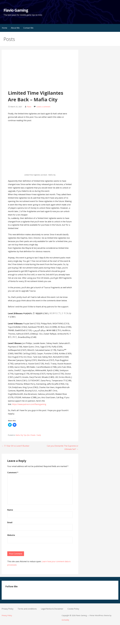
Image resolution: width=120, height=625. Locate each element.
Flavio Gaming (16, 10)
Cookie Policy (73, 608)
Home (4, 28)
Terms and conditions (27, 608)
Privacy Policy (7, 608)
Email (9, 522)
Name (10, 510)
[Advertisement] (40, 72)
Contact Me (28, 28)
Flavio (29, 106)
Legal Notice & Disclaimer (52, 608)
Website (11, 535)
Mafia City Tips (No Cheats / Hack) (28, 435)
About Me (15, 28)
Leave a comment (43, 106)
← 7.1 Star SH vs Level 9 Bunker (15, 446)
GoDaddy (65, 620)
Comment (12, 472)
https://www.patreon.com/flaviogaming (29, 404)
